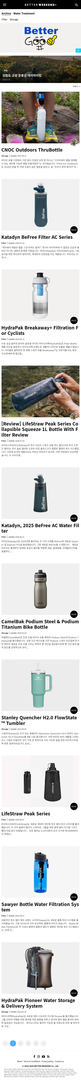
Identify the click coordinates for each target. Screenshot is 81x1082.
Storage (14, 19)
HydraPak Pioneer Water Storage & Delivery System (38, 1003)
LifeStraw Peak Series (25, 813)
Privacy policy (47, 1061)
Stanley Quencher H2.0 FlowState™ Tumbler (39, 720)
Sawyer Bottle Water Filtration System (40, 907)
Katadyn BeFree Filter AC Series (37, 236)
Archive (6, 13)
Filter (4, 19)
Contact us (59, 1061)
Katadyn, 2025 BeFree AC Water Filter (40, 528)
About (19, 1061)
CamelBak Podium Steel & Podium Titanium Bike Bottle (40, 624)
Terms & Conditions (32, 1061)
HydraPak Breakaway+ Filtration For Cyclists (39, 330)
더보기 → (76, 86)
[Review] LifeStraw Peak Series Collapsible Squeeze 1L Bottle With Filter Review (39, 429)
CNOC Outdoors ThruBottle (32, 149)
